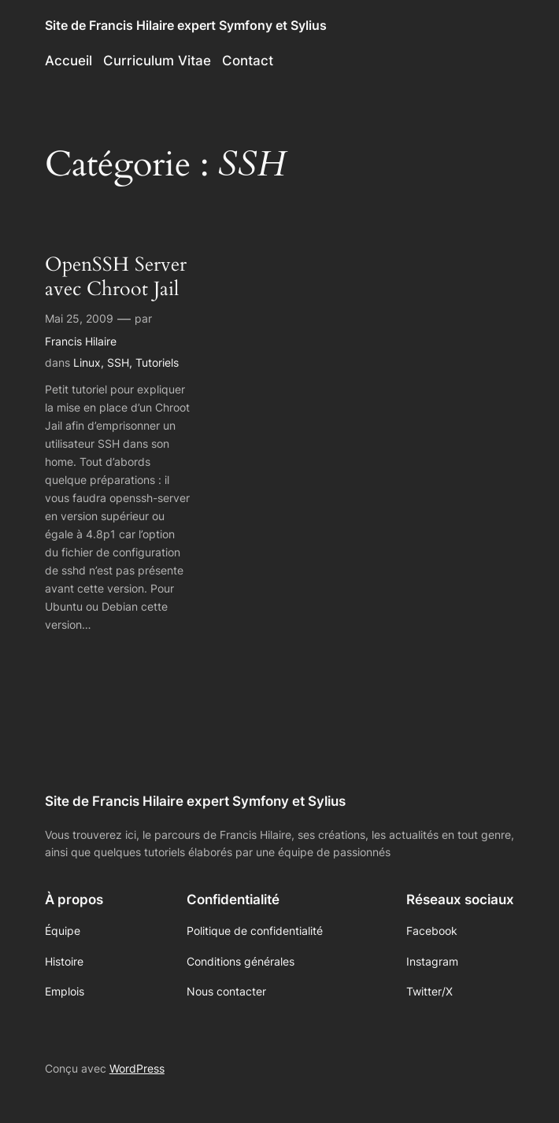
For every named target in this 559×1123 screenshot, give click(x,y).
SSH (118, 362)
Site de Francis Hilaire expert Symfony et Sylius (186, 25)
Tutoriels (157, 362)
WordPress (137, 1068)
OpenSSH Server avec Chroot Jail (116, 277)
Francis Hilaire (81, 341)
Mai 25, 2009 (79, 318)
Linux (87, 362)
